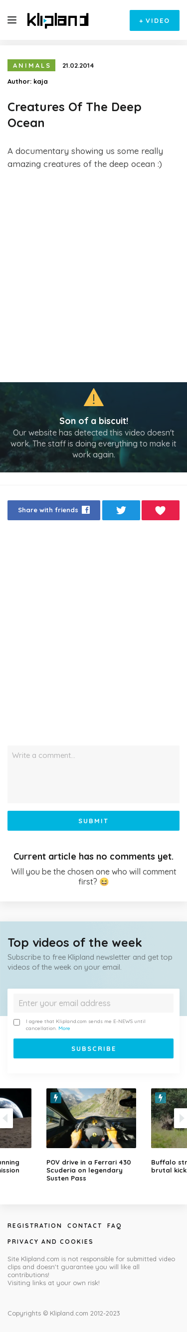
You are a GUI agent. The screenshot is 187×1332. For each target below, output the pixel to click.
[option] (93, 1135)
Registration (34, 1225)
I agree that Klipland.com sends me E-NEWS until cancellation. (79, 1025)
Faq (114, 1225)
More (64, 1028)
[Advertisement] (93, 276)
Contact (84, 1225)
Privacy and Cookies (50, 1241)
